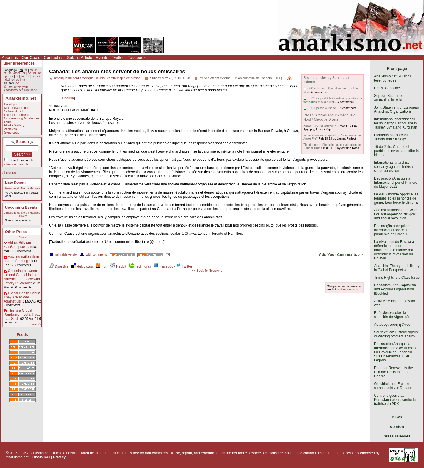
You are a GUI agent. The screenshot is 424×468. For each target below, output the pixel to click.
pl (6, 76)
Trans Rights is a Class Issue (397, 278)
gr (24, 73)
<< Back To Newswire (207, 270)
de (11, 76)
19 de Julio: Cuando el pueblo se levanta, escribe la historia (396, 151)
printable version (64, 254)
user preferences (19, 63)
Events (102, 57)
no (29, 73)
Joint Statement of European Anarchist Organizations (396, 109)
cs (33, 76)
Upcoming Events (21, 207)
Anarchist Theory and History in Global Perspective (397, 268)
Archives (10, 129)
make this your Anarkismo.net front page (20, 88)
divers (100, 78)
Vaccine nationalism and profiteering (21, 259)
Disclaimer (41, 457)
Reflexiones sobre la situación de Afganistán (392, 315)
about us (9, 173)
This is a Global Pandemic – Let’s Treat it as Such (22, 314)
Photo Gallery (14, 125)
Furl (102, 266)
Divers (23, 215)
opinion (397, 426)
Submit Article (79, 57)
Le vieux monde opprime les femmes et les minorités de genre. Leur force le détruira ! (397, 198)
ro (12, 79)
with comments (93, 254)
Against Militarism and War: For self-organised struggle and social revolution (395, 214)
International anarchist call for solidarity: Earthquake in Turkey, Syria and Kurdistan (395, 123)
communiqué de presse (123, 78)
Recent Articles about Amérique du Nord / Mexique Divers (330, 117)
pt (5, 73)
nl (34, 73)
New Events (16, 182)
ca (39, 76)
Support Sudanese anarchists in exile (388, 98)
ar (39, 73)
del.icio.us (82, 266)
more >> (35, 324)
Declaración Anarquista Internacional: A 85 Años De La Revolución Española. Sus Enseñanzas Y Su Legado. (395, 352)
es (31, 70)
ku (22, 76)
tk (10, 73)
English (68, 98)
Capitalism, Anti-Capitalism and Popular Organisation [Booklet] (395, 289)
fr (26, 70)
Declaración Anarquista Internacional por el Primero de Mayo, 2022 (395, 182)
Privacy (59, 457)
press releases (396, 436)
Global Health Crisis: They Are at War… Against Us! (22, 297)
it (36, 70)
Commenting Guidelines (22, 118)
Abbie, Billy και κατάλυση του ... (17, 245)
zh (27, 76)
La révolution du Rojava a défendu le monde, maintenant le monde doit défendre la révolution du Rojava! (394, 250)
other (16, 73)
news (397, 417)
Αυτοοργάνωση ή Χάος (392, 324)
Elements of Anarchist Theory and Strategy (391, 137)
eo (17, 79)
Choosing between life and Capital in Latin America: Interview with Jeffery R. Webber (22, 277)
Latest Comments (17, 114)
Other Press (16, 231)
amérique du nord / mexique (73, 78)
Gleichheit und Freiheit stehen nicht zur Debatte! (393, 386)
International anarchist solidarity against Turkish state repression (393, 166)
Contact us (53, 57)
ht (17, 76)
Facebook (136, 57)
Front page (12, 104)
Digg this (58, 266)
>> (17, 83)
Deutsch (352, 289)
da (6, 79)
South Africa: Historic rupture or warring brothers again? (396, 334)
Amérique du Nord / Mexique (22, 188)
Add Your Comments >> (341, 254)
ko (23, 79)
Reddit (118, 266)
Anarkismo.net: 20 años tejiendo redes (392, 78)
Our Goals (30, 57)
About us (10, 57)
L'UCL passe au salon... (323, 108)
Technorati (140, 266)
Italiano (341, 289)
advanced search (16, 164)
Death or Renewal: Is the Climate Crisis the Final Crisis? (393, 372)
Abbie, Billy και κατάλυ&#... (321, 126)
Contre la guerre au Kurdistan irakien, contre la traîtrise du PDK (395, 399)
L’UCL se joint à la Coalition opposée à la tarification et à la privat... (332, 100)
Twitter (118, 57)
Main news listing (17, 107)
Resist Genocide (387, 88)
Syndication (12, 132)
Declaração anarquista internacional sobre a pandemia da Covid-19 (392, 230)
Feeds (22, 334)
